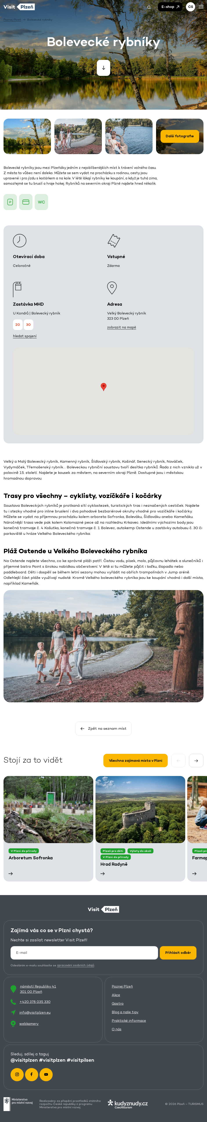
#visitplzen (52, 1060)
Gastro (118, 1003)
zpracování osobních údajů (75, 965)
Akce (116, 995)
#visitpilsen (80, 1060)
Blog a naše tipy (125, 1012)
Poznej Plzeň (122, 986)
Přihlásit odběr (178, 952)
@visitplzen (24, 1060)
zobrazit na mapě (121, 327)
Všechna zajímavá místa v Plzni (135, 760)
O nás (116, 1029)
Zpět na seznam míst (103, 728)
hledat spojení (25, 336)
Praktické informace (129, 1021)
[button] (149, 6)
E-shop (171, 6)
